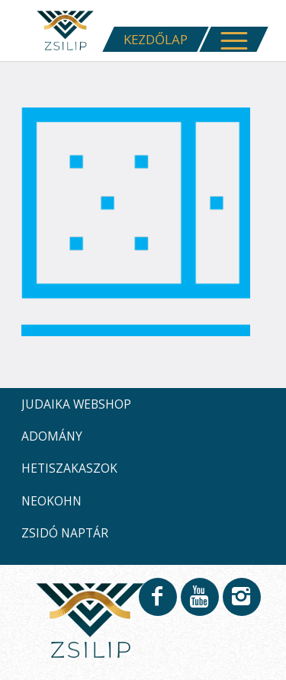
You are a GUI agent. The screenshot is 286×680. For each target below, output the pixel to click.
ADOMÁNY (51, 436)
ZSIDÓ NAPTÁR (64, 532)
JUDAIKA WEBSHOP (76, 404)
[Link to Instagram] (241, 604)
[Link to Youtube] (199, 604)
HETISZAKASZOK (69, 468)
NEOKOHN (51, 500)
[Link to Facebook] (157, 604)
